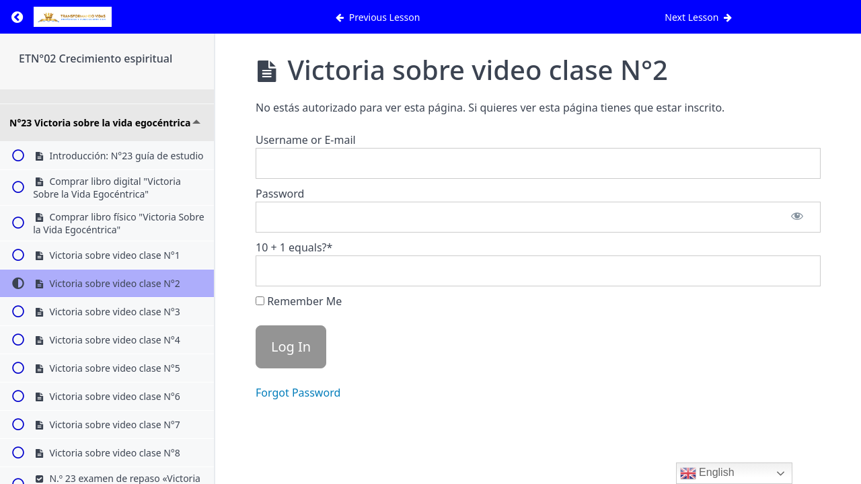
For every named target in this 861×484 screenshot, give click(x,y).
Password (280, 193)
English (707, 473)
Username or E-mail (306, 139)
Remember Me (299, 301)
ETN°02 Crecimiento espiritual (95, 58)
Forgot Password (298, 392)
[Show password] (797, 217)
